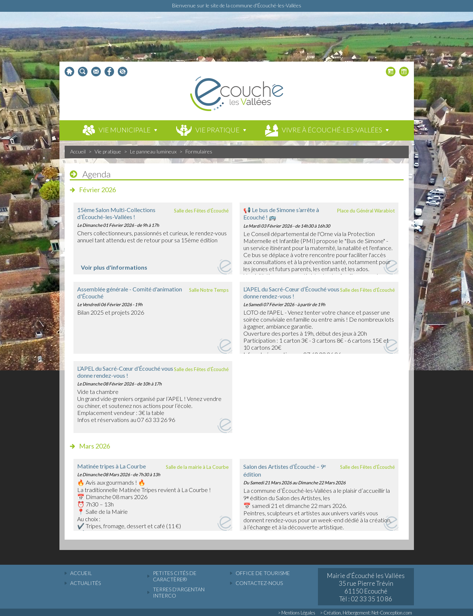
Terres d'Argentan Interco (179, 592)
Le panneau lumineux (153, 151)
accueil (81, 573)
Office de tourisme (263, 573)
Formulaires (198, 151)
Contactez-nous (259, 583)
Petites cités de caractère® (174, 576)
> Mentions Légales (296, 613)
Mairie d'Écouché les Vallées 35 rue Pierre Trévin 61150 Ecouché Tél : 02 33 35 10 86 (366, 587)
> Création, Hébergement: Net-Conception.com (366, 613)
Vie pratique (108, 151)
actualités (85, 583)
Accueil (78, 151)
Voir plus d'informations (114, 267)
